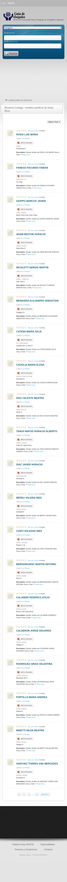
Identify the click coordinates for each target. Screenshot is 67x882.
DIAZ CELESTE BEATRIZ (30, 398)
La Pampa (26, 138)
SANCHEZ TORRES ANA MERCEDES (37, 763)
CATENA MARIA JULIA (29, 331)
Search (13, 53)
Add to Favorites (24, 143)
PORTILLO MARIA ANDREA (31, 697)
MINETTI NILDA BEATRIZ (30, 730)
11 (37, 794)
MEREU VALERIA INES (29, 497)
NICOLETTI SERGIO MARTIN (32, 267)
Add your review (33, 130)
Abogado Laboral (24, 855)
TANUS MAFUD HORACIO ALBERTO (36, 431)
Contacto (48, 849)
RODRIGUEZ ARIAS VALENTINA (34, 664)
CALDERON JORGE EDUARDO (33, 630)
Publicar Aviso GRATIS (23, 844)
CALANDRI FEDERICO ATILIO (33, 597)
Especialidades (48, 844)
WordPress (43, 855)
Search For (9, 33)
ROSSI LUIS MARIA (27, 134)
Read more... (26, 155)
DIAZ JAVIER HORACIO (29, 464)
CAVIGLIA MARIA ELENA (30, 364)
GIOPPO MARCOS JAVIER (31, 201)
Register (11, 3)
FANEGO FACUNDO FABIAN (32, 167)
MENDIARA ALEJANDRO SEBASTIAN (37, 300)
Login (3, 3)
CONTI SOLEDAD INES (29, 531)
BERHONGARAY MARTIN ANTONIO (36, 564)
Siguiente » (45, 794)
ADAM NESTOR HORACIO (31, 234)
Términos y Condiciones (25, 849)
